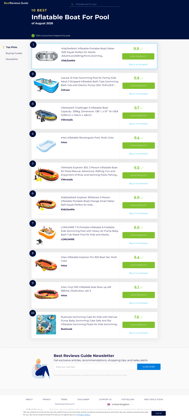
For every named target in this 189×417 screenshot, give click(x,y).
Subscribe (149, 366)
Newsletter (12, 59)
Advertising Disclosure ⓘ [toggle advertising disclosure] (65, 404)
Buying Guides (14, 53)
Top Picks (11, 47)
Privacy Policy (83, 414)
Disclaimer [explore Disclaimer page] (83, 399)
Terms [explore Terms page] (64, 399)
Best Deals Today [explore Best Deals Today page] (153, 399)
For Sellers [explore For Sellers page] (128, 399)
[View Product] (95, 56)
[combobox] (94, 4)
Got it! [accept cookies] (159, 413)
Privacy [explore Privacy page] (47, 399)
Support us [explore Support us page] (105, 399)
